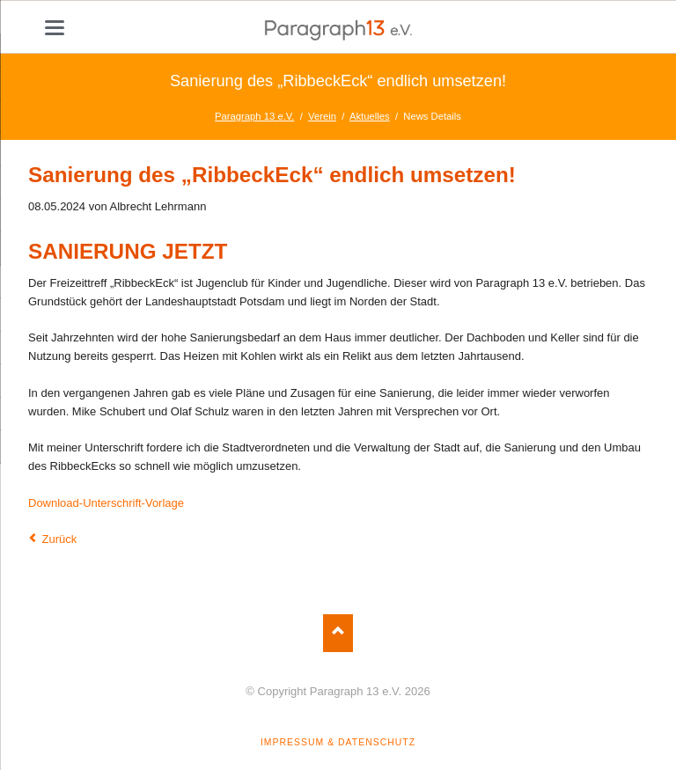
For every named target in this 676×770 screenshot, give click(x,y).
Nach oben (338, 633)
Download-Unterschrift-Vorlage (106, 503)
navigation (54, 28)
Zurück (59, 539)
